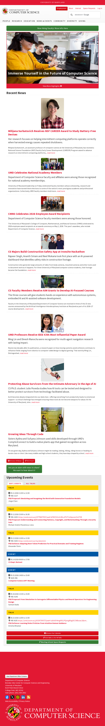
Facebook (7, 697)
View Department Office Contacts (16, 676)
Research (17, 21)
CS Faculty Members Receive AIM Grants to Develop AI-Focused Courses (51, 290)
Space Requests (89, 8)
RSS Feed (29, 461)
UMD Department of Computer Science (21, 11)
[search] (84, 15)
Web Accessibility (11, 701)
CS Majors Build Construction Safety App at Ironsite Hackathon (46, 251)
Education (29, 21)
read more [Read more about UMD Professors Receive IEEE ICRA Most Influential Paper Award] (24, 353)
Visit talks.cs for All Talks (52, 638)
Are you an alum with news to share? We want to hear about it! (24, 469)
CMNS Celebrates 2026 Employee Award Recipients (39, 214)
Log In (100, 8)
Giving (82, 21)
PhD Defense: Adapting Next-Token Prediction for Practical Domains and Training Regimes (46, 543)
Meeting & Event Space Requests (52, 642)
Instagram (18, 697)
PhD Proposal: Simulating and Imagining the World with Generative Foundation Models (44, 498)
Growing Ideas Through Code (25, 434)
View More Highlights (52, 86)
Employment (61, 8)
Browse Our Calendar (52, 633)
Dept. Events (16, 483)
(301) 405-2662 (20, 693)
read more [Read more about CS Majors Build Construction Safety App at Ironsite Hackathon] (32, 270)
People (6, 21)
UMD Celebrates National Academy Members (35, 172)
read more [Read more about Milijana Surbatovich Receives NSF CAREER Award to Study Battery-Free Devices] (51, 153)
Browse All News (15, 461)
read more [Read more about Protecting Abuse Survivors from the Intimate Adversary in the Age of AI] (35, 402)
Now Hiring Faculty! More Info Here (52, 28)
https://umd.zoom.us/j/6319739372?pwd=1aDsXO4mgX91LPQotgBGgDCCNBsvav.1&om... (52, 620)
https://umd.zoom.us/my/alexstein (32, 541)
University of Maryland (52, 2)
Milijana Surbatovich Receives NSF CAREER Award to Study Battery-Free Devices (52, 132)
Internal (78, 8)
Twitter (12, 697)
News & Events (44, 21)
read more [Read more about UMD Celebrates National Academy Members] (61, 191)
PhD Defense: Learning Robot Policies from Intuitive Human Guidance (37, 623)
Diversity (72, 21)
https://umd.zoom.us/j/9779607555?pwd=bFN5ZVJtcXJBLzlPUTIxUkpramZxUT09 (50, 517)
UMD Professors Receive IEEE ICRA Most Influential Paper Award (47, 334)
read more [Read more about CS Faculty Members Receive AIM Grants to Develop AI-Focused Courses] (29, 309)
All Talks (30, 483)
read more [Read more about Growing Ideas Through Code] (89, 453)
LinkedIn (23, 697)
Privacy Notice (24, 701)
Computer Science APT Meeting (21, 580)
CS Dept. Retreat (15, 562)
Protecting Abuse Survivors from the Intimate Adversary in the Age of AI (52, 384)
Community (59, 21)
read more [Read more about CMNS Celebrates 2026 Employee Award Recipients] (40, 229)
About (71, 8)
